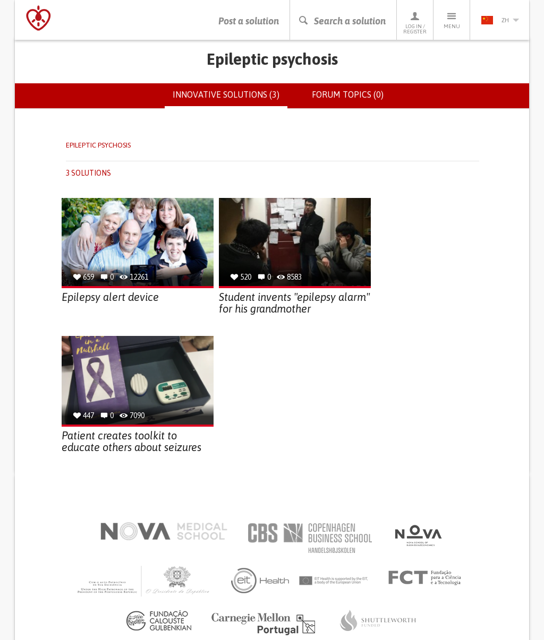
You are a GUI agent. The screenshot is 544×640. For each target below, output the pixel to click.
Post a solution (248, 21)
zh (500, 20)
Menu (452, 20)
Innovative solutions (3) (230, 99)
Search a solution (342, 21)
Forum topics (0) (348, 94)
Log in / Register (415, 22)
